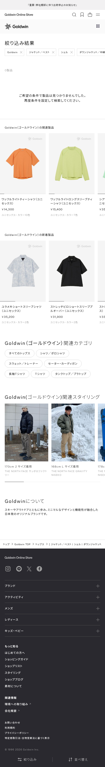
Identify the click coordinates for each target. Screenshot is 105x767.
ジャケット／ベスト (39, 52)
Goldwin (12, 52)
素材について (13, 686)
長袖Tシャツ (17, 374)
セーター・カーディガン (63, 364)
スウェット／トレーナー (23, 364)
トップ (6, 544)
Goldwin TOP (22, 544)
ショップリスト (14, 666)
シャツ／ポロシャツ (52, 354)
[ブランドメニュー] (98, 26)
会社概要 (12, 711)
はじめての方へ (15, 653)
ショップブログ (14, 679)
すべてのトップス (19, 354)
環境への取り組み (18, 704)
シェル (64, 52)
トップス (39, 544)
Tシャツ (40, 374)
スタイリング (13, 673)
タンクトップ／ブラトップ (70, 374)
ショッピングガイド (16, 659)
